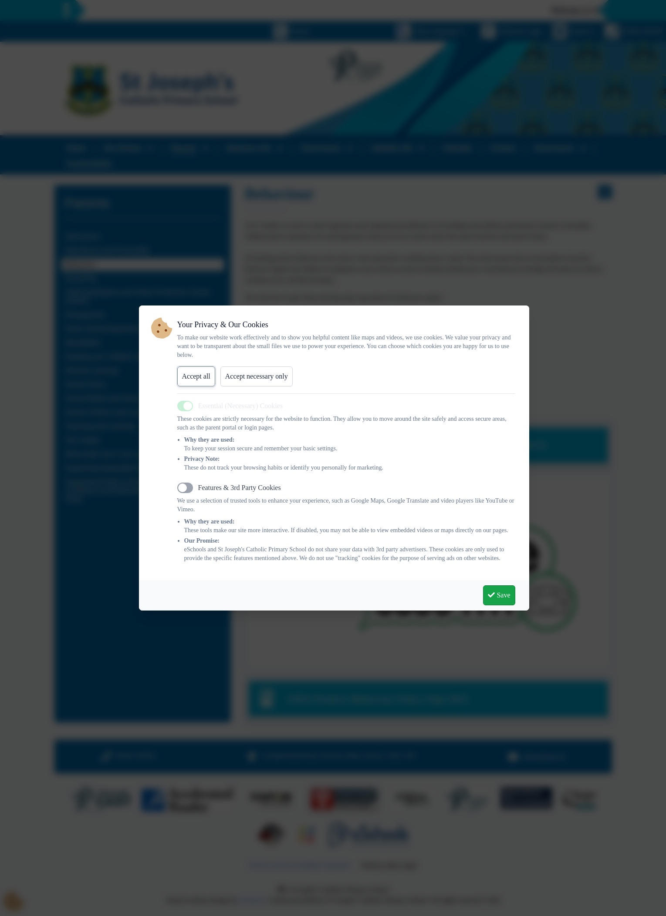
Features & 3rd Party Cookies (239, 487)
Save (499, 595)
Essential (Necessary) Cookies (240, 405)
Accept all (196, 376)
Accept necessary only (256, 376)
